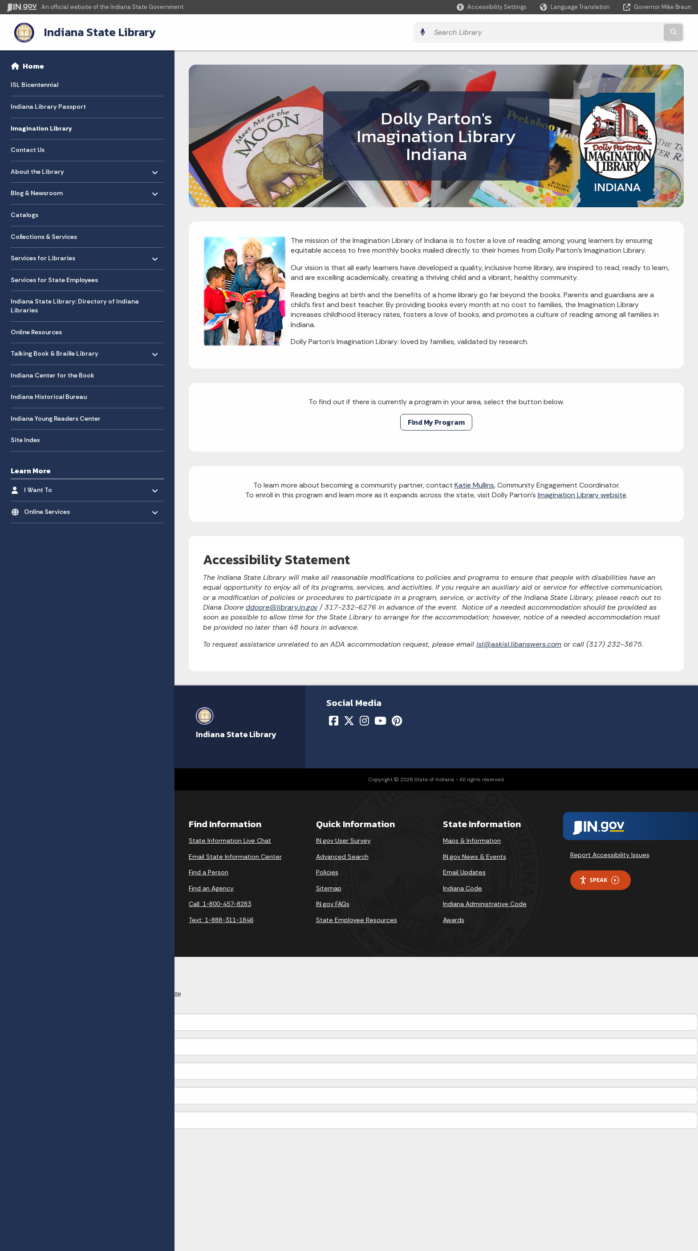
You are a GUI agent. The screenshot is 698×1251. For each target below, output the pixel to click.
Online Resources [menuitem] (36, 331)
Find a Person (208, 871)
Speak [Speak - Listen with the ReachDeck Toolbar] (599, 879)
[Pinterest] (397, 719)
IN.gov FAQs (332, 903)
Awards (453, 919)
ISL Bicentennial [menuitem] (34, 84)
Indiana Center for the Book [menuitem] (52, 374)
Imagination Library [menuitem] (41, 127)
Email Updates (464, 871)
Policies (327, 871)
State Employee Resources (356, 919)
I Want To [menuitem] (50, 487)
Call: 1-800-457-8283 (220, 903)
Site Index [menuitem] (25, 439)
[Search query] (607, 32)
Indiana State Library (92, 31)
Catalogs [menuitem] (24, 214)
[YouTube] (380, 719)
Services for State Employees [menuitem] (54, 279)
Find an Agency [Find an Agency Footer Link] (211, 887)
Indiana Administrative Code (485, 903)
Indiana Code (462, 887)
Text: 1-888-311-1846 (221, 919)
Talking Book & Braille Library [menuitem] (54, 351)
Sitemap (328, 887)
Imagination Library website (582, 494)
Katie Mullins (474, 484)
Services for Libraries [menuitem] (43, 255)
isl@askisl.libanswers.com (518, 643)
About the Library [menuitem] (37, 168)
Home (33, 65)
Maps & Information (472, 840)
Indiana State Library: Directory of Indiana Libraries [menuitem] (75, 304)
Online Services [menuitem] (50, 509)
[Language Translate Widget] (575, 7)
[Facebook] (333, 719)
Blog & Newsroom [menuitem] (37, 190)
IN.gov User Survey (343, 840)
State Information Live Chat (230, 840)
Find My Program (436, 421)
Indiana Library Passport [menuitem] (48, 106)
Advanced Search (342, 856)
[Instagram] (364, 719)
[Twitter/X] (349, 719)
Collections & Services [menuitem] (44, 236)
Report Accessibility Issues (609, 854)
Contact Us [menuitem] (28, 149)
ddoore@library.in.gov (281, 606)
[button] (492, 7)
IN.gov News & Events (474, 856)
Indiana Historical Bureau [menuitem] (49, 396)
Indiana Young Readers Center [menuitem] (56, 418)
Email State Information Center (235, 856)
